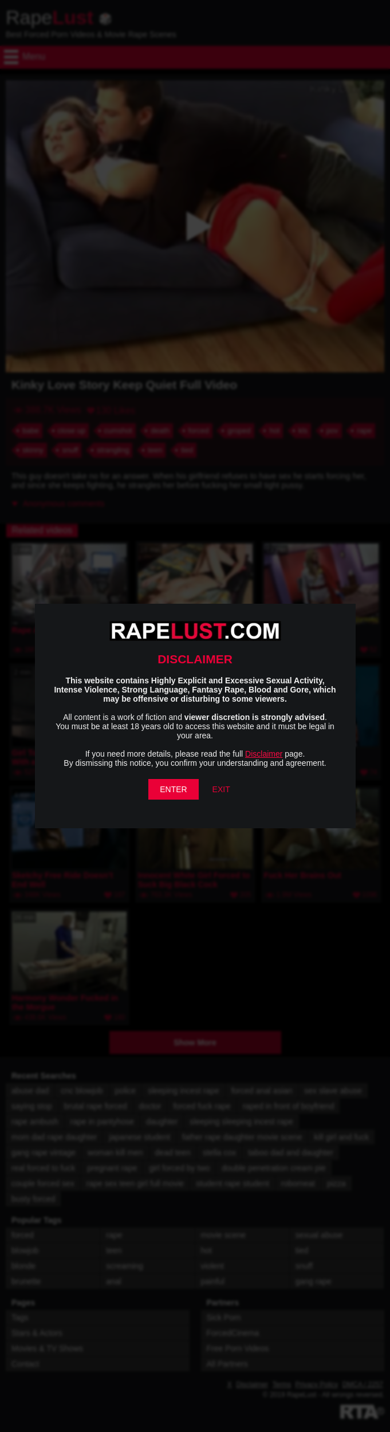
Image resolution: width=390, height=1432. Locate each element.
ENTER (173, 789)
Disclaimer (263, 753)
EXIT (221, 789)
